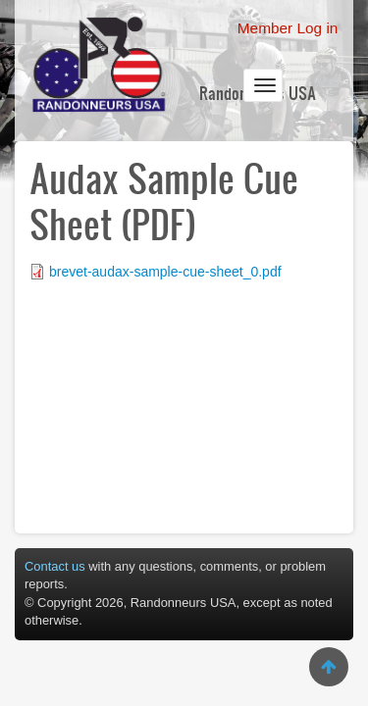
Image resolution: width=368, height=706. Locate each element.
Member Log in (288, 28)
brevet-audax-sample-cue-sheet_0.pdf (165, 271)
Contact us (55, 566)
